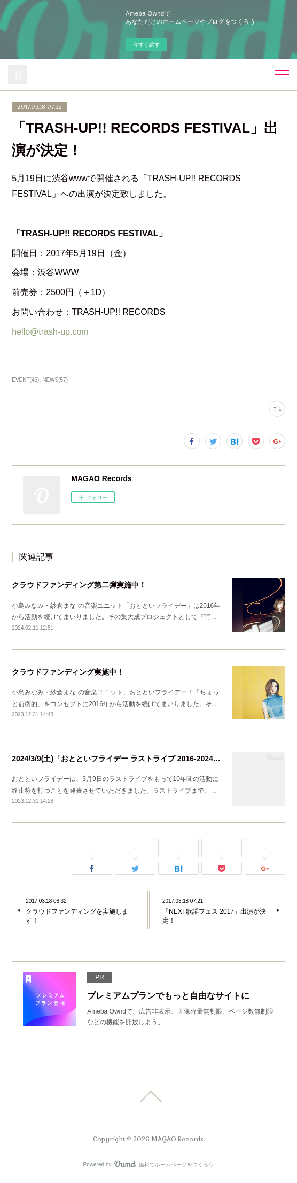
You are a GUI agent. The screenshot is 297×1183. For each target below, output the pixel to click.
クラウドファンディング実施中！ (68, 672)
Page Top (148, 1096)
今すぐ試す (146, 45)
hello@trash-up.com (50, 331)
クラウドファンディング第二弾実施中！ (79, 585)
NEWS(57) (55, 380)
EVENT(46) (25, 380)
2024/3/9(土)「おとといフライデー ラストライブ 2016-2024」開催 (124, 758)
